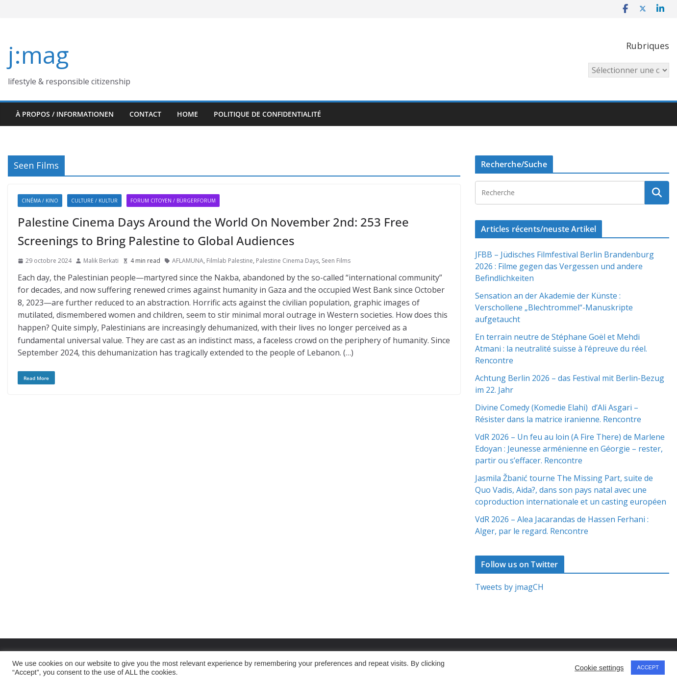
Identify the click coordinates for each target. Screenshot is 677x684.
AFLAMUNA (187, 260)
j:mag (38, 55)
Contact (145, 114)
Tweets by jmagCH (509, 587)
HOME (187, 114)
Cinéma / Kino (40, 200)
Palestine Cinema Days (287, 260)
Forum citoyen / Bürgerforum (173, 200)
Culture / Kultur (94, 200)
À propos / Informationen (65, 114)
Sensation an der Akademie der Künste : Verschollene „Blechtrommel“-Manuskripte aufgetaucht (554, 307)
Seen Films (336, 260)
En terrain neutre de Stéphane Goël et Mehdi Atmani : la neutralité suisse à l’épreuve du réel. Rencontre (561, 348)
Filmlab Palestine (229, 260)
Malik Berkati (101, 260)
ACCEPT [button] (648, 667)
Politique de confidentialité (267, 114)
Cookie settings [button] (599, 668)
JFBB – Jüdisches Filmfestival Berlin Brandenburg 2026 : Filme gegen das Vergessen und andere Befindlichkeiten (564, 266)
